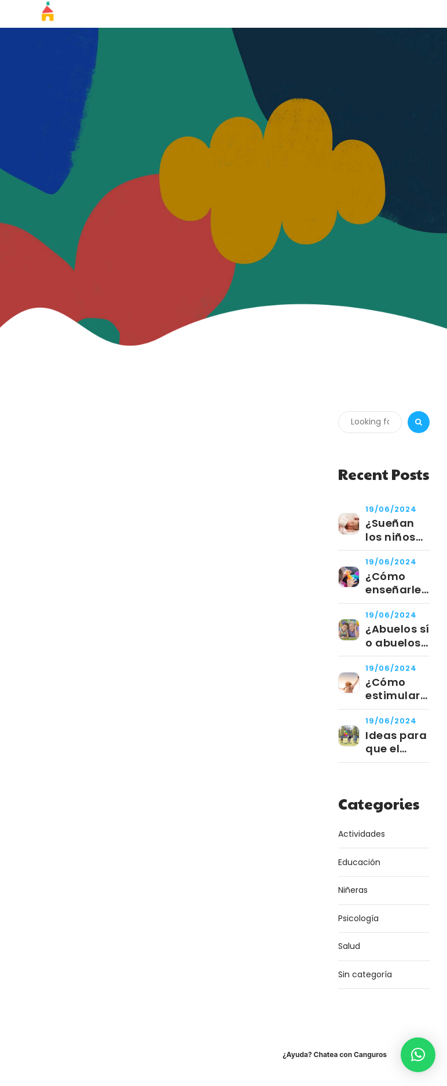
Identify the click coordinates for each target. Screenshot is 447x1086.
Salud (349, 946)
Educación (359, 862)
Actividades (361, 834)
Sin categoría (365, 974)
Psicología (358, 918)
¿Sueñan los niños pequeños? (396, 530)
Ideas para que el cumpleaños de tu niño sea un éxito (397, 742)
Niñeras (353, 890)
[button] (418, 1054)
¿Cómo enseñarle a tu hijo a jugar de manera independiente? (397, 583)
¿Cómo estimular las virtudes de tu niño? (397, 689)
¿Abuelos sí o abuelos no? (397, 635)
